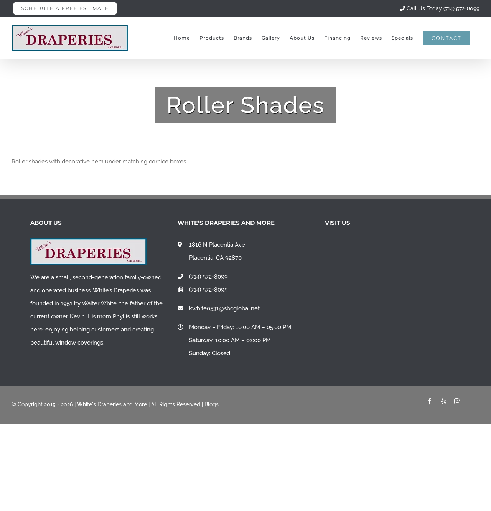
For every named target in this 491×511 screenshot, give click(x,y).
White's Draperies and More (112, 404)
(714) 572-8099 (208, 276)
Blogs (211, 404)
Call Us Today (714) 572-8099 (439, 8)
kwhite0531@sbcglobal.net (224, 308)
